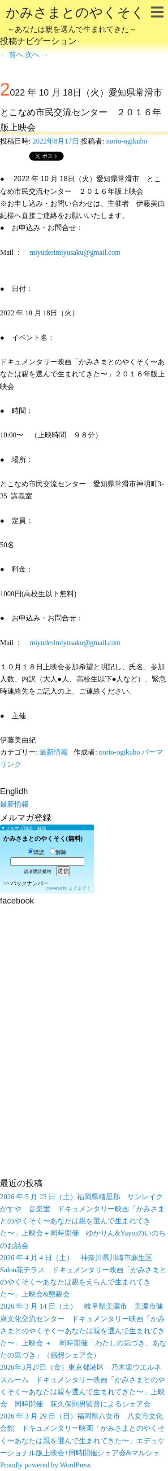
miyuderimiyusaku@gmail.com (75, 252)
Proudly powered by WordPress (45, 1465)
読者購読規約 (37, 871)
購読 (36, 852)
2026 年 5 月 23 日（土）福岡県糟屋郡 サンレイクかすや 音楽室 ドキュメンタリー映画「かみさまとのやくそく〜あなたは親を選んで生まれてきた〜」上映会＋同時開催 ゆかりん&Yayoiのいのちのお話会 (83, 1221)
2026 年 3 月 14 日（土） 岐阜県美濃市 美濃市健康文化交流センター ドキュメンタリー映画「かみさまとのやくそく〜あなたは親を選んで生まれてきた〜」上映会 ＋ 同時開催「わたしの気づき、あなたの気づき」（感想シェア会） (83, 1330)
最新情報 (53, 752)
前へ (11, 54)
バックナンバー (29, 883)
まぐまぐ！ (80, 888)
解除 (58, 852)
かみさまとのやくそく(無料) (42, 838)
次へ (36, 54)
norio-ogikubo (126, 141)
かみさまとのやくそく (75, 20)
